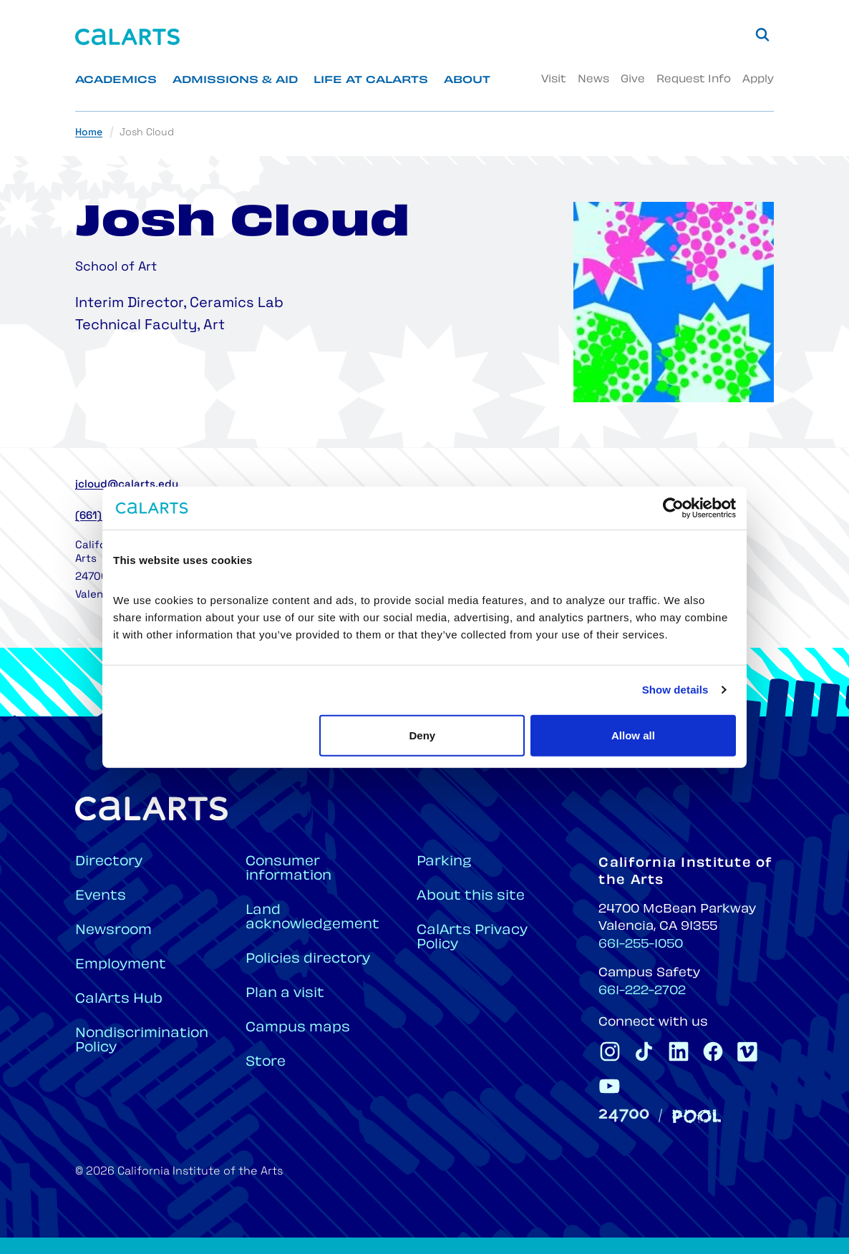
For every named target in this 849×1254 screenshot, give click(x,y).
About (467, 80)
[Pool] (696, 1116)
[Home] (127, 37)
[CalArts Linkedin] (678, 1051)
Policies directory (308, 959)
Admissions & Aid (235, 80)
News (593, 79)
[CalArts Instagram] (609, 1051)
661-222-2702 (642, 991)
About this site (471, 896)
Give (633, 79)
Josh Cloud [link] (147, 132)
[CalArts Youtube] (609, 1085)
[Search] (762, 34)
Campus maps (298, 1028)
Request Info (693, 79)
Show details (675, 690)
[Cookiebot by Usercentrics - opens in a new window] (673, 508)
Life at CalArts (371, 80)
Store (266, 1062)
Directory (108, 862)
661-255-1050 (640, 945)
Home (88, 132)
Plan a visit (285, 994)
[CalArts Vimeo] (747, 1051)
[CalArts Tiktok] (644, 1051)
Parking (444, 862)
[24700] (623, 1115)
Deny (422, 735)
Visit (553, 79)
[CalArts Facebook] (713, 1051)
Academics (116, 80)
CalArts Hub (118, 999)
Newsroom (113, 931)
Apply (758, 79)
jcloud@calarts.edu (126, 485)
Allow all (633, 735)
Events (100, 896)
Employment (120, 965)
